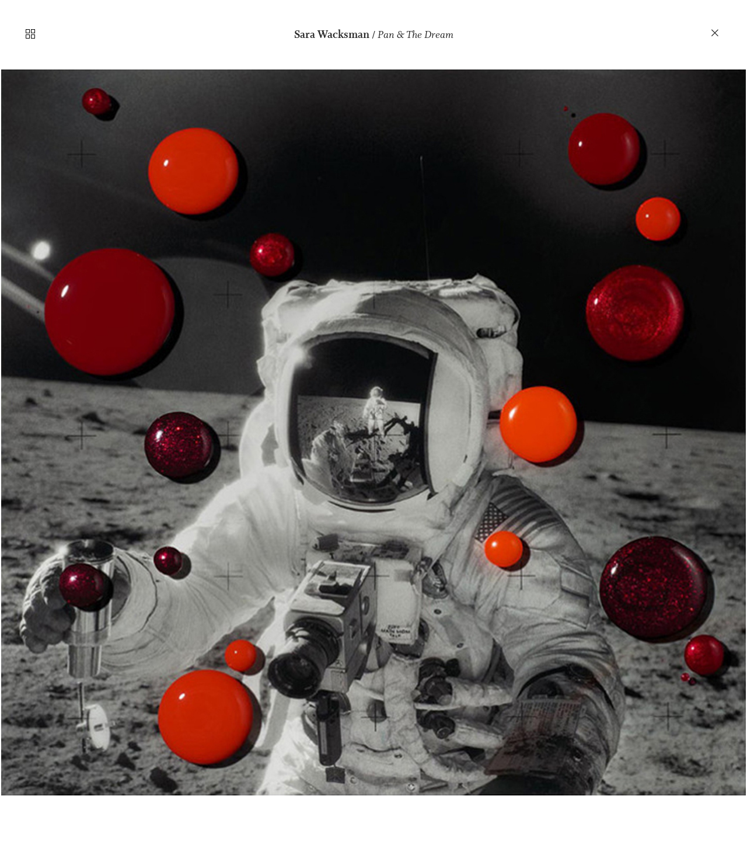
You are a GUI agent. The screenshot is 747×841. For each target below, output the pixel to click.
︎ (715, 33)
